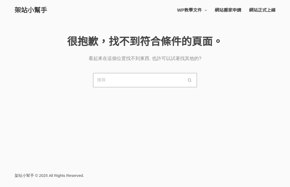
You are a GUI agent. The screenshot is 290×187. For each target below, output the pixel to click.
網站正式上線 (262, 10)
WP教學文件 (193, 10)
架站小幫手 (31, 10)
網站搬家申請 (228, 10)
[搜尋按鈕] (190, 80)
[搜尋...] (138, 80)
